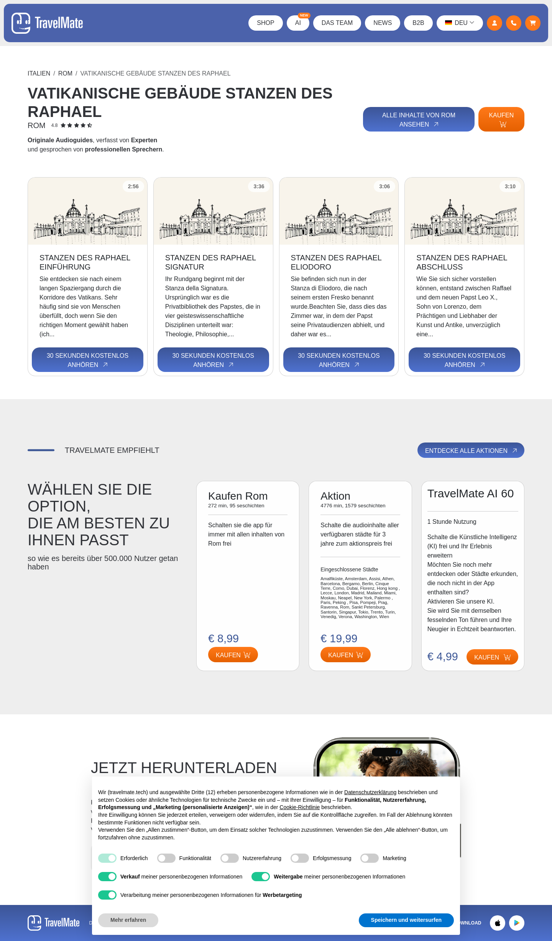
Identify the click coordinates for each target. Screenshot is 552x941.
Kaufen (501, 119)
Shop (265, 23)
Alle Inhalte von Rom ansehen (418, 120)
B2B (418, 23)
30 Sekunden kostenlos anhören (87, 360)
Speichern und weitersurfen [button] (406, 920)
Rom (65, 73)
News (382, 23)
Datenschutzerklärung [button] (370, 792)
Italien (39, 73)
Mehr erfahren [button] (128, 920)
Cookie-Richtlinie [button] (299, 807)
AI (302, 20)
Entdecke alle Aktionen (471, 450)
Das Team (337, 23)
